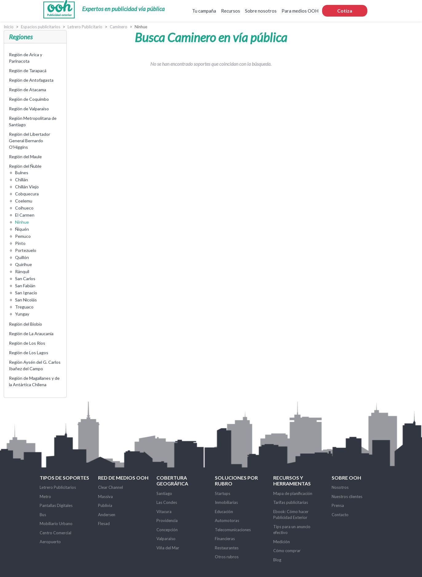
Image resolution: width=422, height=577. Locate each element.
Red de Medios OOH (123, 478)
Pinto (20, 243)
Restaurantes (227, 547)
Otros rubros (227, 556)
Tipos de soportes (64, 478)
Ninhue (22, 222)
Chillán (21, 179)
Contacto (340, 514)
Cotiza (344, 11)
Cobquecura (27, 193)
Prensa (338, 505)
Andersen (106, 514)
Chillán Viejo (27, 186)
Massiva (105, 496)
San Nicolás (26, 299)
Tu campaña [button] (204, 11)
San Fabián (25, 285)
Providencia (167, 520)
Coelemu (23, 200)
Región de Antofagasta (31, 80)
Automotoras (227, 520)
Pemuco (23, 236)
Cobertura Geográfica (172, 480)
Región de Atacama (27, 89)
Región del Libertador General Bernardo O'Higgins (29, 140)
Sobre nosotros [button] (261, 11)
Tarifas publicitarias (290, 502)
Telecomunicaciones (233, 529)
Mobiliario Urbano (56, 523)
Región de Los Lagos (28, 352)
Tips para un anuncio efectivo (291, 529)
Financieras (225, 538)
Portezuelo (25, 250)
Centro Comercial (55, 532)
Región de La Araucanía (31, 333)
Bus (43, 514)
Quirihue (23, 264)
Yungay (22, 313)
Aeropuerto (50, 541)
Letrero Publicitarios (58, 487)
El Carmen (24, 215)
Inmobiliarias (226, 502)
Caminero (118, 26)
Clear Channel (110, 487)
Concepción (167, 529)
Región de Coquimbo (29, 99)
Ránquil (22, 271)
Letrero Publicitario (85, 26)
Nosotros (340, 487)
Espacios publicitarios (40, 26)
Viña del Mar (167, 547)
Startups (222, 493)
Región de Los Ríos (27, 343)
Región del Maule (25, 156)
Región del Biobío (25, 324)
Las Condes (166, 502)
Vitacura (164, 511)
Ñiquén (22, 229)
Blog (277, 559)
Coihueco (24, 207)
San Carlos (25, 278)
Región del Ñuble (25, 166)
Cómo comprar (287, 550)
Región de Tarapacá (27, 70)
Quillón (22, 257)
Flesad (104, 523)
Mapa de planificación (292, 493)
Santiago (164, 493)
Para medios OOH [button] (300, 11)
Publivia (105, 505)
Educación (224, 511)
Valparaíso (166, 538)
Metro (45, 496)
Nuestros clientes (347, 496)
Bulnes (21, 172)
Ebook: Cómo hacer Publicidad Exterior (291, 514)
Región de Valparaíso (29, 108)
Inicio (9, 26)
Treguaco (24, 306)
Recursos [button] (230, 11)
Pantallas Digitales (56, 505)
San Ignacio (26, 292)
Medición (281, 541)
